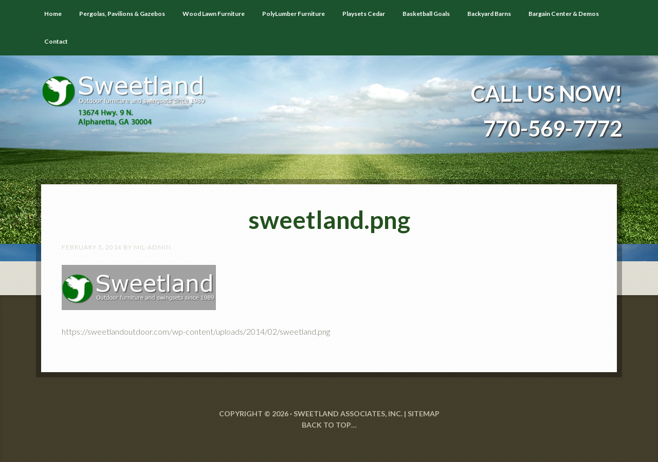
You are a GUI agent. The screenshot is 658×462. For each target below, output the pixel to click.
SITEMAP (424, 413)
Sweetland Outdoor (128, 93)
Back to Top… (329, 424)
